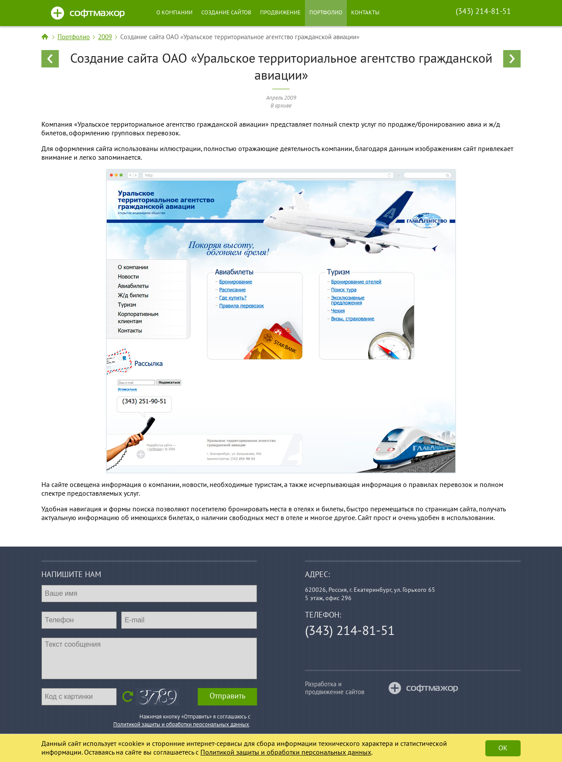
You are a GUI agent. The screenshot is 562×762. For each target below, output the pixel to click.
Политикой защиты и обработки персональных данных (181, 724)
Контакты (365, 12)
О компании (174, 12)
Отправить (227, 696)
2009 (105, 37)
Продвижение (280, 12)
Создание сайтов (226, 12)
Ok (503, 748)
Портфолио (325, 12)
